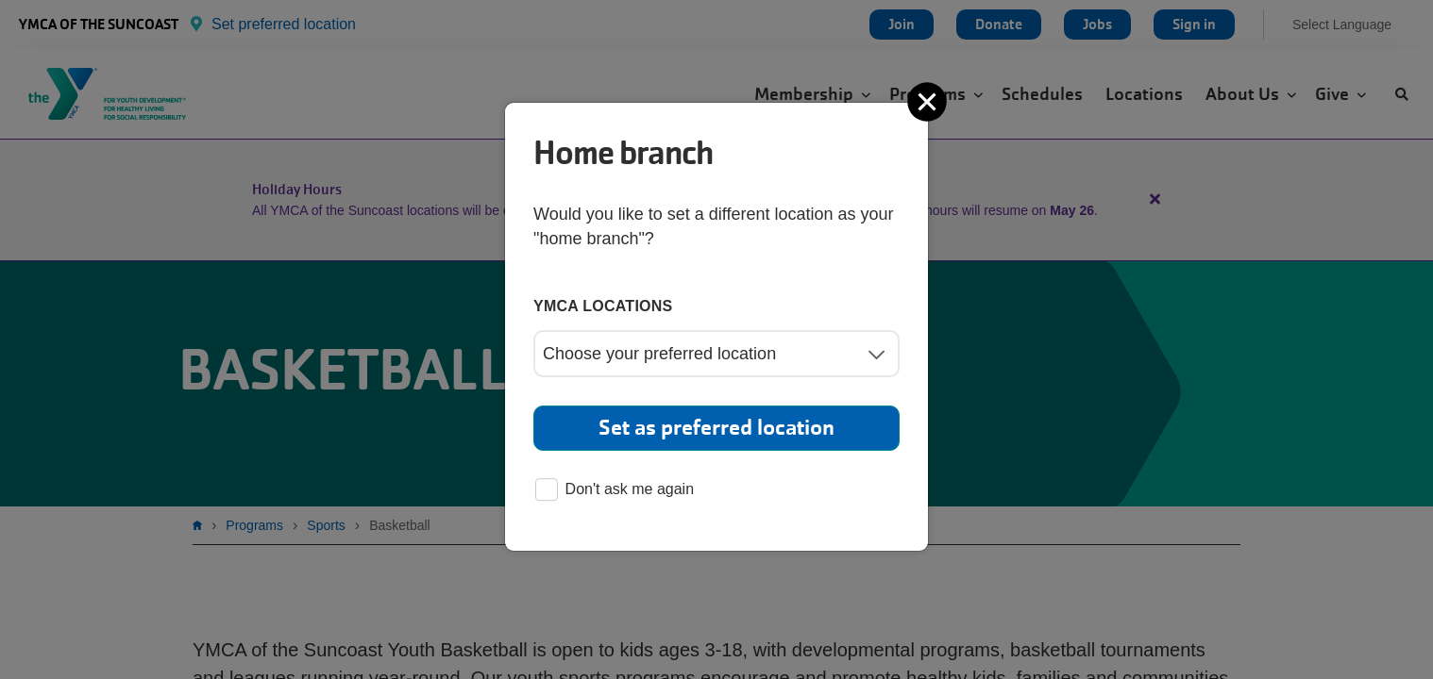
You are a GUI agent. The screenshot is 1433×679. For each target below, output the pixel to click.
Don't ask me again (614, 491)
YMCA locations (603, 306)
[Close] (929, 102)
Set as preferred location (716, 427)
